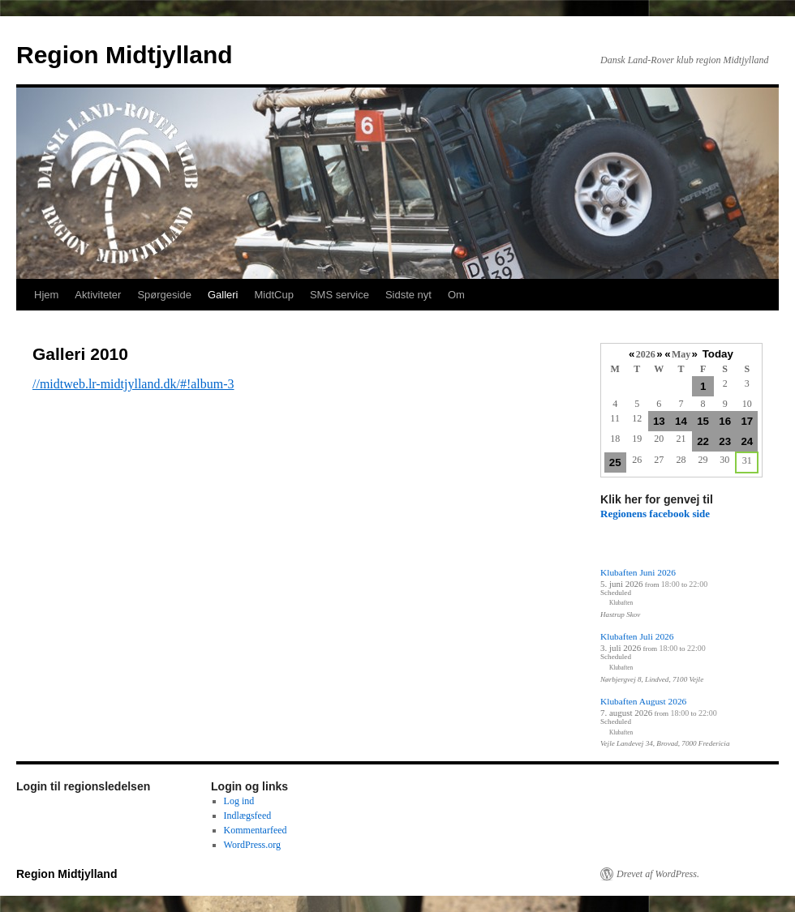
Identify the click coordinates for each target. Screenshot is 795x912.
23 (725, 441)
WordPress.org (252, 844)
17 (747, 421)
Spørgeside (164, 295)
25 (615, 462)
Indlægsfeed (248, 815)
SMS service (339, 295)
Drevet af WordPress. (658, 874)
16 (725, 421)
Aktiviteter (98, 295)
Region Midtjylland (124, 54)
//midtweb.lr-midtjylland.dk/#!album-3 (133, 384)
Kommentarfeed (255, 830)
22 (703, 441)
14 (681, 421)
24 (747, 441)
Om (456, 295)
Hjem (46, 295)
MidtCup (273, 295)
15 (703, 421)
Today (718, 354)
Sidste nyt (408, 295)
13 (659, 421)
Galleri (223, 295)
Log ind (239, 801)
